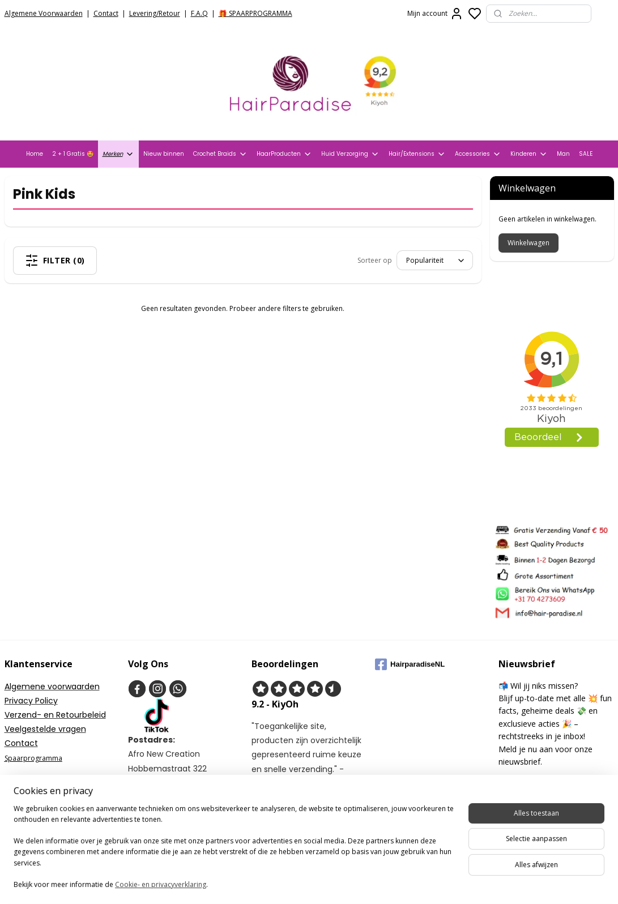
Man (563, 153)
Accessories (478, 154)
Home (34, 153)
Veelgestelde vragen (45, 729)
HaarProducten (284, 154)
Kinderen (529, 154)
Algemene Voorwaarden (44, 13)
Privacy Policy (31, 700)
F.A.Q (199, 13)
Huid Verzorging (350, 154)
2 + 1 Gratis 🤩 (72, 153)
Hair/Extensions (417, 154)
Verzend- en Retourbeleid (55, 714)
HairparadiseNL (410, 664)
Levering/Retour (154, 13)
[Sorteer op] (434, 260)
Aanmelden (526, 786)
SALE (586, 153)
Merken (118, 154)
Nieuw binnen (163, 153)
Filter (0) (55, 260)
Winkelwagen (528, 243)
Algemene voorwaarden (52, 686)
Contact (105, 13)
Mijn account (435, 13)
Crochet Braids (220, 154)
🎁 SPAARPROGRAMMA (255, 13)
